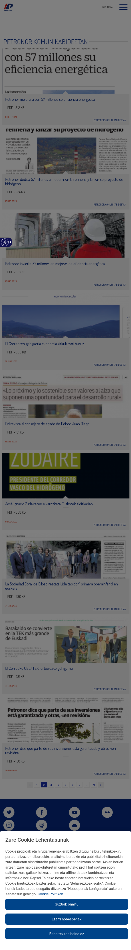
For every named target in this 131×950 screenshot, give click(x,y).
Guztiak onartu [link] (66, 904)
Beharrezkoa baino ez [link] (66, 934)
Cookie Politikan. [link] (51, 894)
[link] (4, 244)
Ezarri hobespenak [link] (67, 919)
